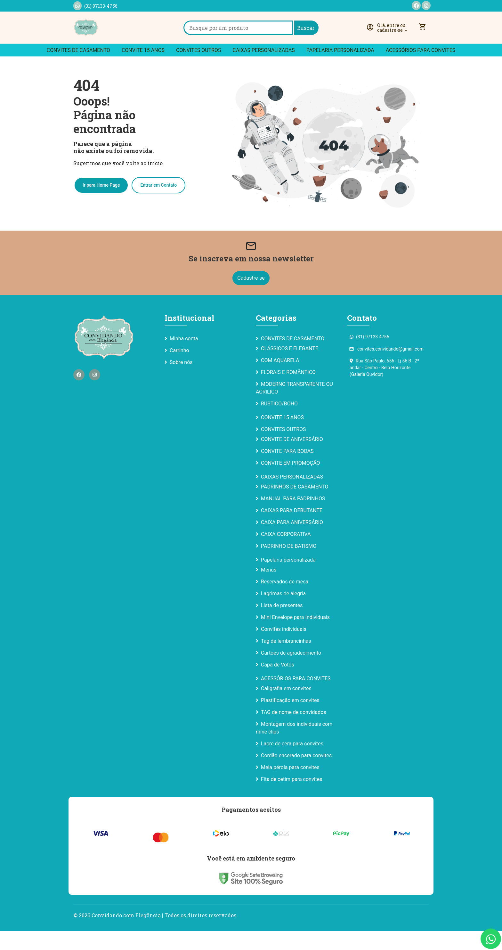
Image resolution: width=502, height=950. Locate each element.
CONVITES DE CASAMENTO (78, 69)
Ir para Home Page (101, 204)
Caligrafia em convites (286, 708)
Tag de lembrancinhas (286, 660)
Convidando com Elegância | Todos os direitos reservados (164, 934)
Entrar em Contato (158, 204)
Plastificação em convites (290, 720)
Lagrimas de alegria (283, 613)
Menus (268, 589)
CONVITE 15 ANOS (143, 69)
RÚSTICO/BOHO (279, 423)
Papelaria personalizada (340, 69)
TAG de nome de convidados (293, 731)
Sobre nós (181, 381)
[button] (388, 37)
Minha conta (184, 358)
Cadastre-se (250, 297)
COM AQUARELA (280, 380)
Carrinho (179, 370)
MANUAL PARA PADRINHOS (293, 518)
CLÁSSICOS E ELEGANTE (289, 368)
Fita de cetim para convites (291, 798)
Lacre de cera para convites (292, 763)
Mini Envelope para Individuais (295, 636)
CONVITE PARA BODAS (287, 470)
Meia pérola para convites (290, 787)
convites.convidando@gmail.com (387, 368)
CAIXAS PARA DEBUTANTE (291, 530)
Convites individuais (283, 648)
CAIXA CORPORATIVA (286, 553)
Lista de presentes (282, 625)
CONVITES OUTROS (198, 69)
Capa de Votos (277, 684)
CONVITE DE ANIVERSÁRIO (292, 458)
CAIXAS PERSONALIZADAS (264, 69)
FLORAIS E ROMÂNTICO (288, 391)
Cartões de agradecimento (291, 672)
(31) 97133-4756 (95, 5)
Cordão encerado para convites (296, 775)
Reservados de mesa (284, 601)
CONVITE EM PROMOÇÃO (290, 482)
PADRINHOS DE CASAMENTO (294, 506)
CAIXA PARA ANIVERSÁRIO (292, 542)
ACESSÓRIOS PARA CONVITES (421, 69)
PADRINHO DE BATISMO (288, 565)
